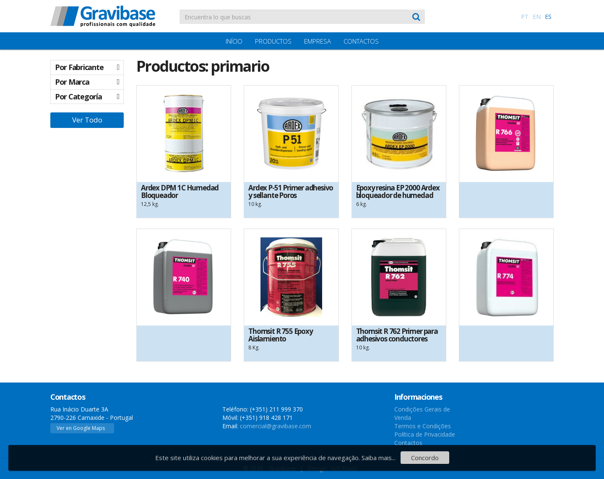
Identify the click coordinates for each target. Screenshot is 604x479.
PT (524, 17)
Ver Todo (87, 120)
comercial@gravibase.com (275, 426)
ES (548, 17)
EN (537, 17)
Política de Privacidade (424, 434)
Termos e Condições (422, 426)
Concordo (425, 457)
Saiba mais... (379, 457)
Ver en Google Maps (81, 428)
